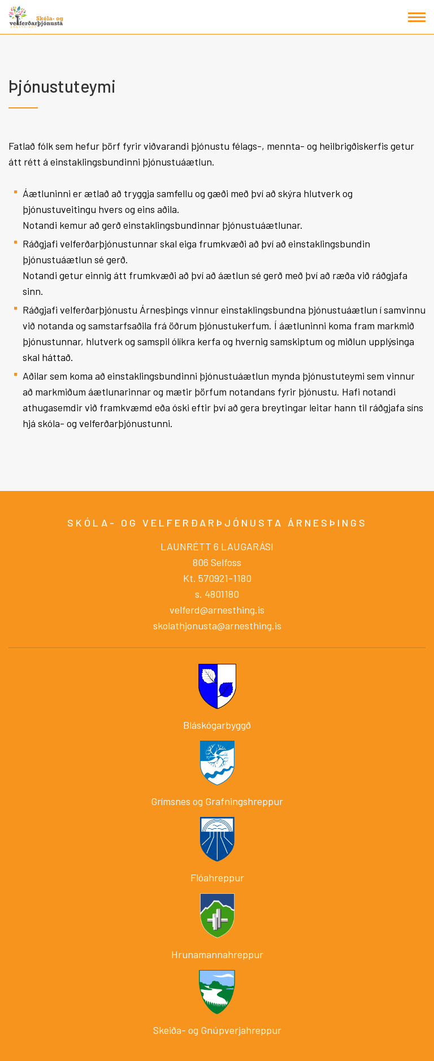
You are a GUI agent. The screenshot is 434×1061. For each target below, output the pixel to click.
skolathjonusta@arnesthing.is (217, 625)
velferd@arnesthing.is (217, 609)
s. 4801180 (217, 594)
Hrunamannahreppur (217, 954)
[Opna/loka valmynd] (417, 17)
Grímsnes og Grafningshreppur (217, 801)
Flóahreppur (217, 877)
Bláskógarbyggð (217, 725)
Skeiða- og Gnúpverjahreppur (217, 1030)
